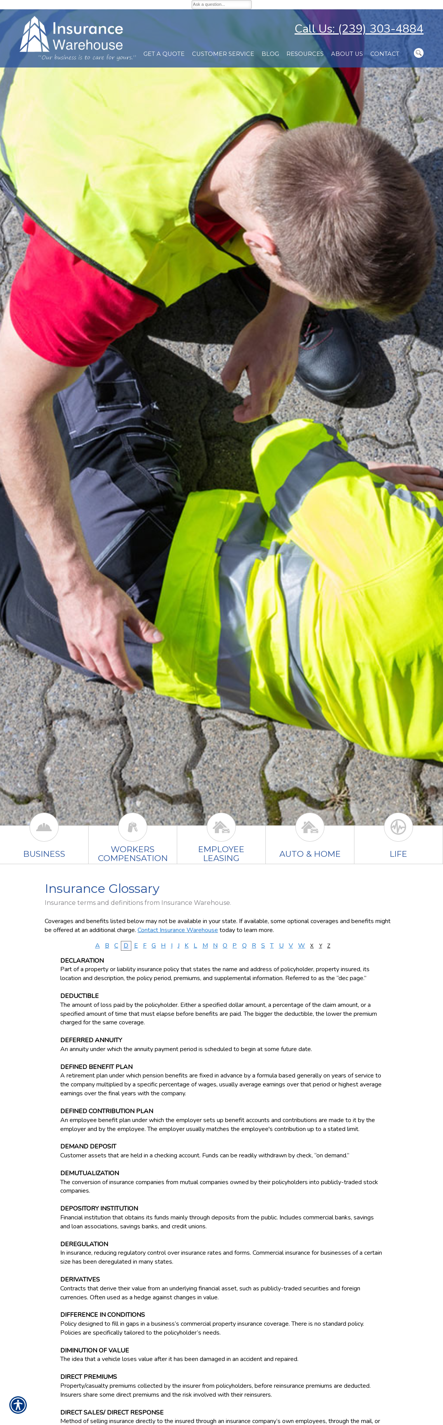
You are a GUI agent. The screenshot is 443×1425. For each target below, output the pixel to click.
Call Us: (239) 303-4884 (359, 29)
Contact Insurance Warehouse (178, 930)
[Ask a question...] (222, 4)
